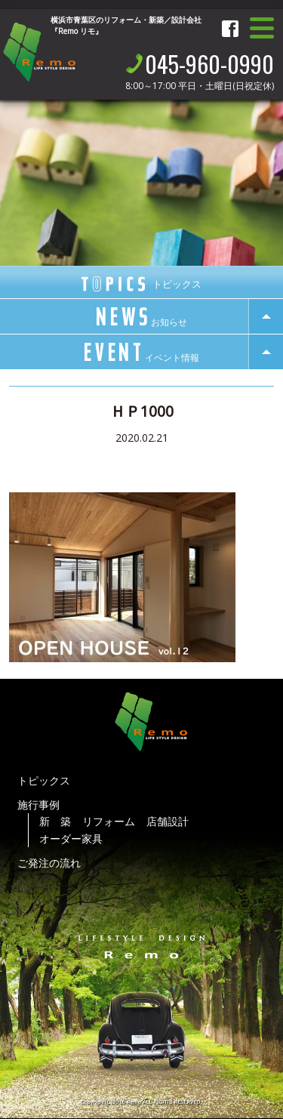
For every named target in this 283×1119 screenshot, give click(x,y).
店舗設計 (167, 821)
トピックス (43, 780)
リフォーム (108, 821)
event (142, 352)
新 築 (55, 821)
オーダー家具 (71, 838)
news (141, 317)
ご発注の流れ (49, 862)
